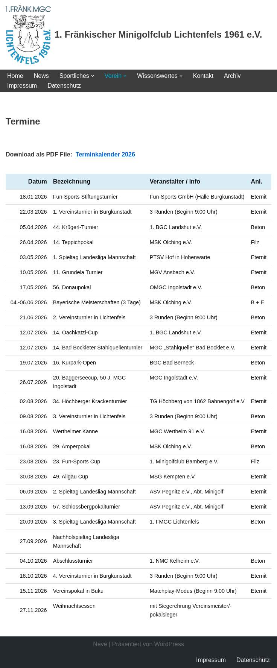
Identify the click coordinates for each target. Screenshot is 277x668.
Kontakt (203, 76)
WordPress (169, 644)
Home (15, 76)
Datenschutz (64, 85)
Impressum (22, 85)
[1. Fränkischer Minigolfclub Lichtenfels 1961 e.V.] (134, 34)
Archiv (232, 76)
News (41, 76)
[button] (92, 75)
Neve (100, 644)
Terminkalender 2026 (105, 154)
